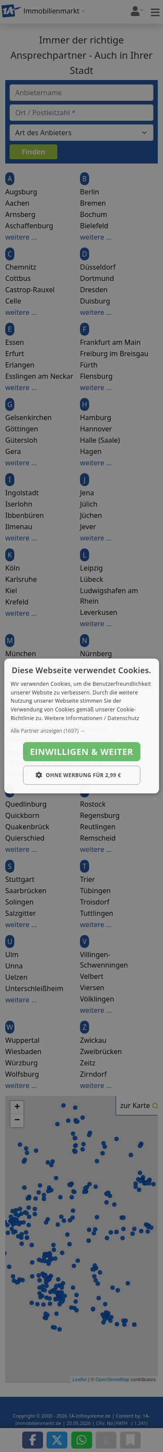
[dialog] (81, 726)
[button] (81, 730)
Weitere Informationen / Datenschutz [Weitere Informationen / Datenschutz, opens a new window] (91, 718)
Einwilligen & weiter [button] (81, 751)
